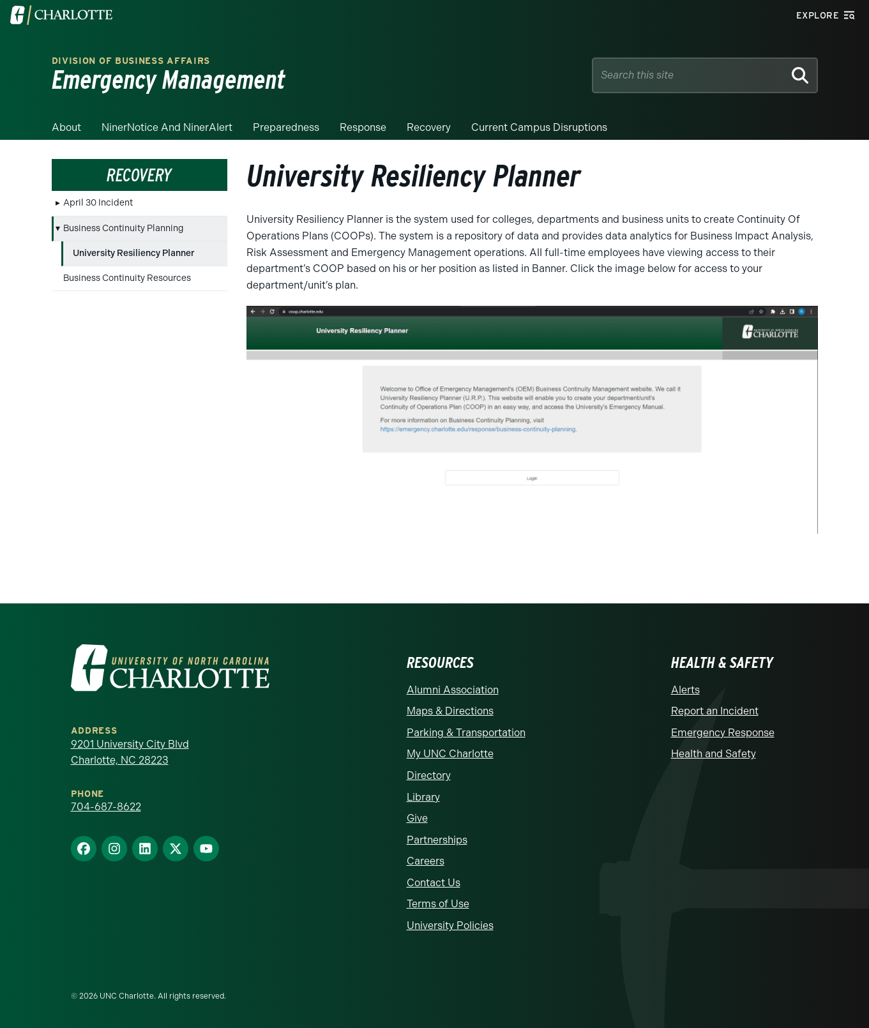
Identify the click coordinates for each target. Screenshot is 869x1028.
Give (417, 818)
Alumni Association (453, 690)
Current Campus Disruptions (539, 127)
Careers (425, 861)
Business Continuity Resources (127, 278)
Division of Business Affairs (131, 61)
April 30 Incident (98, 202)
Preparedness (286, 127)
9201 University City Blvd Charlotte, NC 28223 (130, 752)
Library (423, 797)
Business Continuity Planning (123, 228)
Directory (429, 775)
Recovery (429, 127)
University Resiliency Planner (134, 253)
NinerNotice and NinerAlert (167, 127)
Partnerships (437, 840)
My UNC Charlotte (450, 754)
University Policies (450, 925)
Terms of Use (438, 904)
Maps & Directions (450, 711)
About (66, 127)
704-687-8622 (106, 807)
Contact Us (433, 883)
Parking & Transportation (466, 733)
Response (363, 127)
